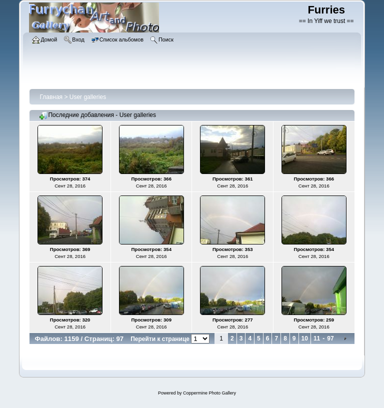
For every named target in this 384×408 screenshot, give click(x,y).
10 (305, 338)
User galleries (88, 97)
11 (317, 338)
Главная (51, 97)
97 (330, 338)
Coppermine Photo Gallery (209, 393)
